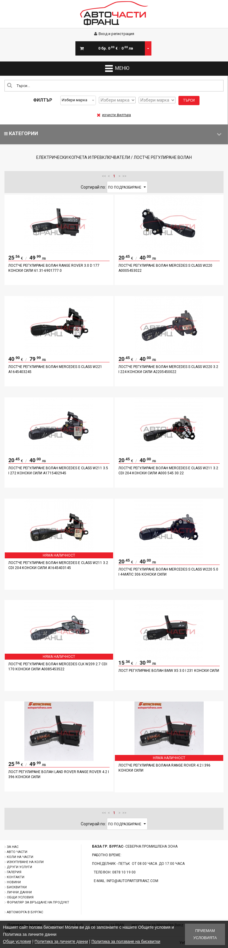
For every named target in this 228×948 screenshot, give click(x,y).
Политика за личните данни (61, 941)
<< (104, 176)
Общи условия (20, 897)
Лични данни (19, 892)
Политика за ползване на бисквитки (125, 941)
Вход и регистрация (114, 33)
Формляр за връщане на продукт (38, 902)
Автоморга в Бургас (25, 912)
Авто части (17, 852)
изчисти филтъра (114, 115)
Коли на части (20, 857)
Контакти (15, 877)
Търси (189, 100)
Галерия (14, 872)
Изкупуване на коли (25, 862)
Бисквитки (17, 887)
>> (124, 176)
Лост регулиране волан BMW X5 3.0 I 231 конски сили (168, 671)
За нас (12, 847)
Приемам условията (205, 934)
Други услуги (19, 867)
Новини (14, 882)
